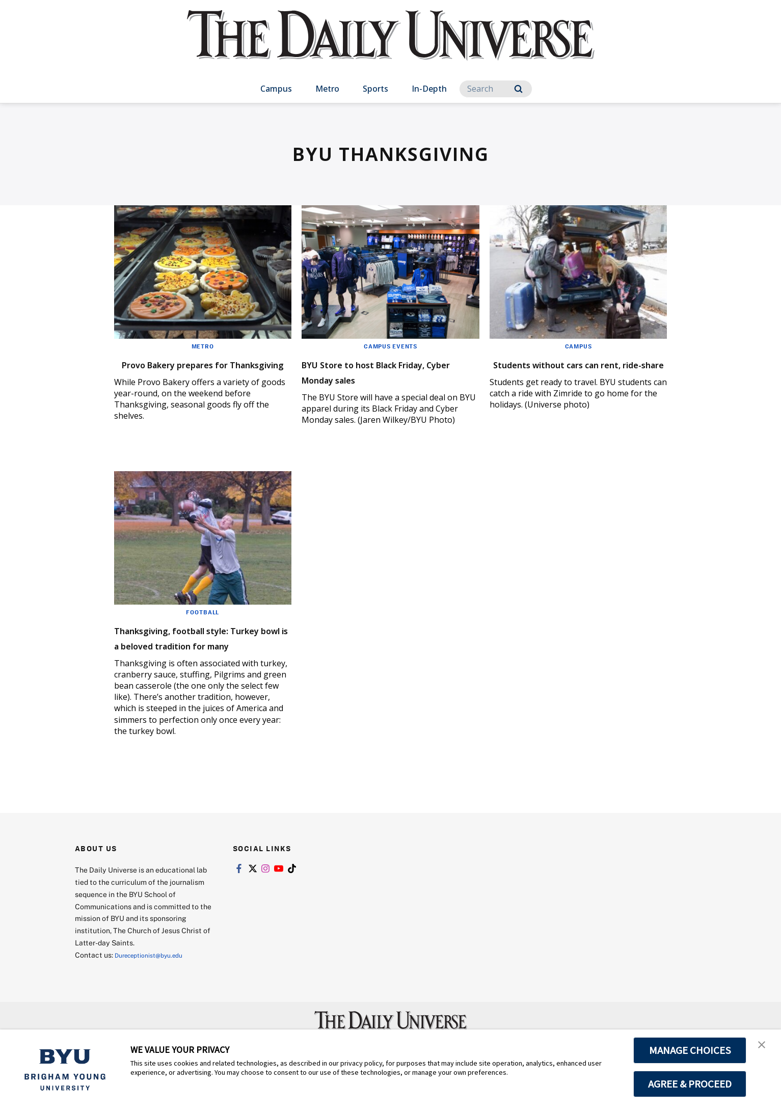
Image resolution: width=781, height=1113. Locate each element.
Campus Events (390, 345)
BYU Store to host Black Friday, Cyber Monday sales (383, 371)
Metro (327, 88)
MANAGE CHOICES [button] (690, 1050)
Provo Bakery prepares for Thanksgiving (192, 371)
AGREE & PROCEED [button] (690, 1084)
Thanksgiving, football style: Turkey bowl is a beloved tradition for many (199, 656)
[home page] (391, 45)
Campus (276, 88)
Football (202, 623)
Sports (375, 88)
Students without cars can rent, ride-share (569, 371)
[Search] (495, 89)
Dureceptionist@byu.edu (156, 981)
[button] (764, 1048)
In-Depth (429, 88)
